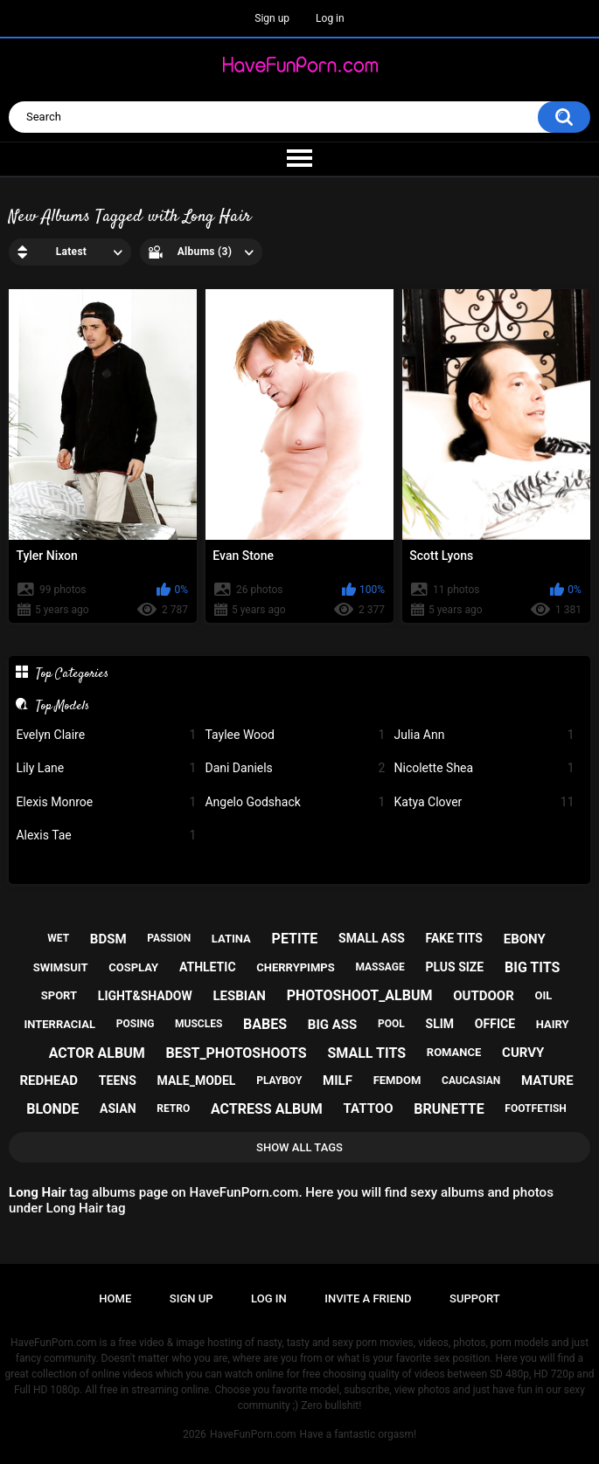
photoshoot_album (360, 995)
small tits (366, 1053)
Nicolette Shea (484, 768)
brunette (449, 1109)
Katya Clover (484, 802)
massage (379, 967)
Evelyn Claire (106, 735)
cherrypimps (295, 967)
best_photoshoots (235, 1053)
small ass (371, 938)
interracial (59, 1024)
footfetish (535, 1108)
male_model (196, 1081)
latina (231, 938)
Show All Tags (299, 1147)
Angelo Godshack (295, 802)
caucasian (471, 1080)
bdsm (108, 939)
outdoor (483, 996)
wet (58, 938)
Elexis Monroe (106, 802)
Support (474, 1298)
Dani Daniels (295, 768)
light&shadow (145, 996)
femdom (397, 1080)
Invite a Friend (367, 1298)
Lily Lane (106, 768)
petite (295, 938)
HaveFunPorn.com (253, 1434)
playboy (279, 1080)
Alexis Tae (106, 835)
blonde (52, 1109)
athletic (207, 967)
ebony (525, 939)
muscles (198, 1024)
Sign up (271, 18)
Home (115, 1298)
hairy (552, 1024)
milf (337, 1080)
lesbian (239, 996)
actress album (267, 1109)
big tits (532, 967)
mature (547, 1080)
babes (265, 1024)
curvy (523, 1052)
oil (543, 995)
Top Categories (72, 673)
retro (173, 1108)
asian (118, 1108)
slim (440, 1024)
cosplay (133, 967)
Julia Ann (484, 735)
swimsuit (60, 967)
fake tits (454, 938)
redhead (48, 1080)
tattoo (369, 1108)
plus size (454, 967)
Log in (330, 18)
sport (59, 995)
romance (454, 1052)
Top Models (62, 706)
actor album (97, 1053)
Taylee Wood (295, 735)
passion (169, 938)
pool (391, 1024)
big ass (332, 1024)
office (495, 1024)
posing (135, 1024)
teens (117, 1081)
